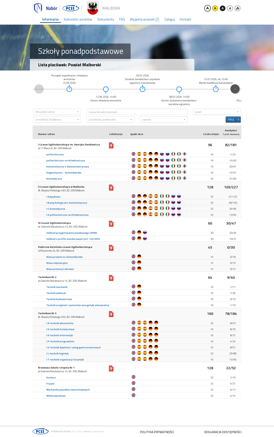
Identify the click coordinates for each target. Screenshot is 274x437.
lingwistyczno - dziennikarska (63, 172)
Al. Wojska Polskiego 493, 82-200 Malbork (61, 190)
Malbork (111, 8)
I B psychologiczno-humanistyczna (66, 203)
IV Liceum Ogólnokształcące (54, 223)
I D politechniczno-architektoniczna (67, 215)
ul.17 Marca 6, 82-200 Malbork (55, 148)
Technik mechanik (56, 287)
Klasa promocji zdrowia (60, 269)
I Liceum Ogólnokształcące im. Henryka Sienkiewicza (69, 144)
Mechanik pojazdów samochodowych (68, 389)
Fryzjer (50, 383)
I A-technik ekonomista (59, 323)
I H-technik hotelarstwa (60, 329)
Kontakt (185, 19)
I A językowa (53, 196)
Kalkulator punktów (78, 19)
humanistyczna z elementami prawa (67, 166)
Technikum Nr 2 (47, 277)
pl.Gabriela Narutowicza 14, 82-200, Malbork (62, 281)
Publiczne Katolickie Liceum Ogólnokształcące (65, 247)
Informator (50, 19)
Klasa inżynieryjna (57, 263)
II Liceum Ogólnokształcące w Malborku (61, 187)
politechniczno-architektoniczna (65, 160)
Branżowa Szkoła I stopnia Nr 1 (56, 367)
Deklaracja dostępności (222, 432)
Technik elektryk (56, 293)
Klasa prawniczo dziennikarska (64, 257)
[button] (57, 112)
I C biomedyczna (55, 209)
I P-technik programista (60, 341)
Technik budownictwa (59, 299)
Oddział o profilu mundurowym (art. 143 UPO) (73, 239)
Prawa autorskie (61, 431)
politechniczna (55, 154)
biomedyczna (54, 178)
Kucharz (51, 377)
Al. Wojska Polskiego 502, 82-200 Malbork (61, 317)
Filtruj (231, 119)
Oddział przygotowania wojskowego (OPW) (71, 233)
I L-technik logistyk (57, 353)
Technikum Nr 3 (47, 313)
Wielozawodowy (56, 396)
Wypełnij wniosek (144, 19)
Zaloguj (169, 19)
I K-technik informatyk (59, 335)
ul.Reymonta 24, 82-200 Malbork (56, 250)
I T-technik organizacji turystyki (65, 359)
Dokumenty (105, 19)
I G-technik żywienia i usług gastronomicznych (73, 347)
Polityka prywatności (157, 432)
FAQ (122, 19)
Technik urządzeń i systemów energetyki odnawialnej (77, 305)
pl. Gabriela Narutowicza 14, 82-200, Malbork (63, 226)
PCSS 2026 (77, 431)
